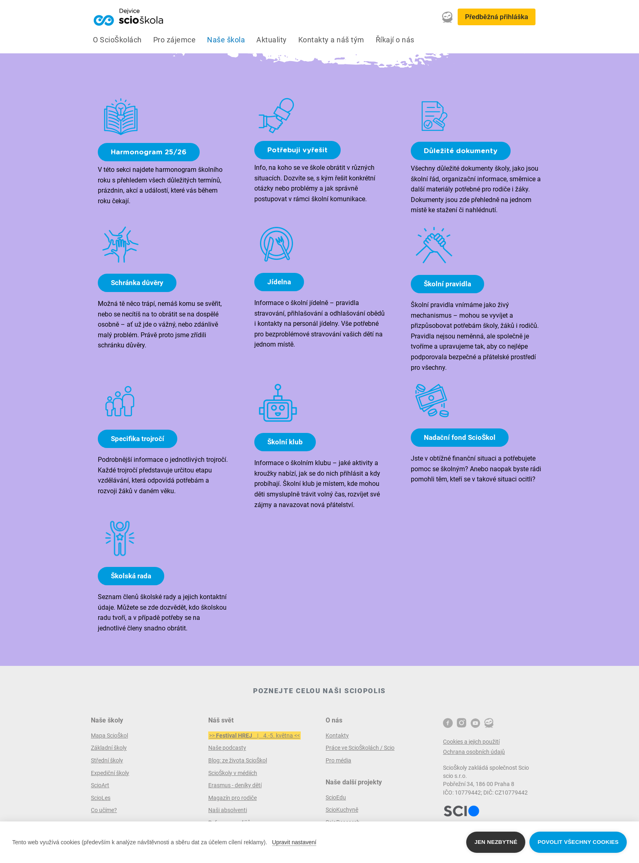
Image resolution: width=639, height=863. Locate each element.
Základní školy (109, 747)
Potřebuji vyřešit (297, 150)
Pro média (338, 760)
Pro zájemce (174, 40)
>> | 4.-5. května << (254, 735)
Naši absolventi (227, 810)
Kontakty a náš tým (331, 40)
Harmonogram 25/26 (149, 152)
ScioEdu (336, 797)
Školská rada (131, 576)
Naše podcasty (227, 747)
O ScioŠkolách (117, 40)
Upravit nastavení (294, 842)
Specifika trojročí (137, 439)
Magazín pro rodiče (232, 798)
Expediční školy (110, 773)
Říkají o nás (395, 40)
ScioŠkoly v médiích (232, 773)
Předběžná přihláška (496, 17)
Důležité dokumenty (461, 150)
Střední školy (107, 760)
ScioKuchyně (342, 809)
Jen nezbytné (495, 842)
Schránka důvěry (137, 283)
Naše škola (226, 40)
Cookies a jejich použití (471, 741)
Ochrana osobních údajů (474, 752)
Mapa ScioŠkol (109, 735)
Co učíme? (104, 810)
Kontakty (337, 735)
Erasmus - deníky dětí (235, 785)
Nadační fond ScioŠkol (460, 437)
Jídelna (279, 282)
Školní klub (285, 442)
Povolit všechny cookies (578, 842)
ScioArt (100, 785)
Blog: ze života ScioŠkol (237, 760)
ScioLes (100, 798)
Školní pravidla (447, 284)
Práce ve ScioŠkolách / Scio (360, 747)
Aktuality (271, 40)
